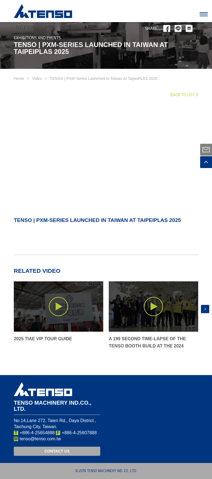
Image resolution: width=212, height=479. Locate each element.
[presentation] (205, 309)
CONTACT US (57, 451)
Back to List (183, 95)
